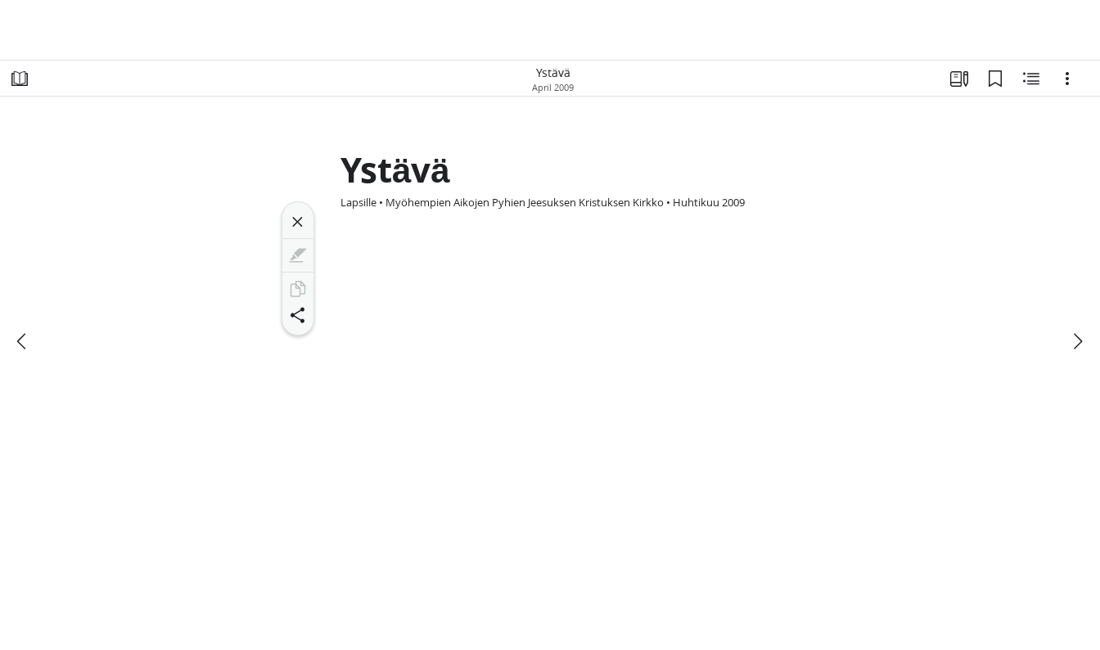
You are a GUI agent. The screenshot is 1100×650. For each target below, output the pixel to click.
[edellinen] (23, 341)
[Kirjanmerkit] (995, 79)
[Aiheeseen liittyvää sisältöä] (1031, 79)
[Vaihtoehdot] (1067, 79)
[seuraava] (1077, 341)
